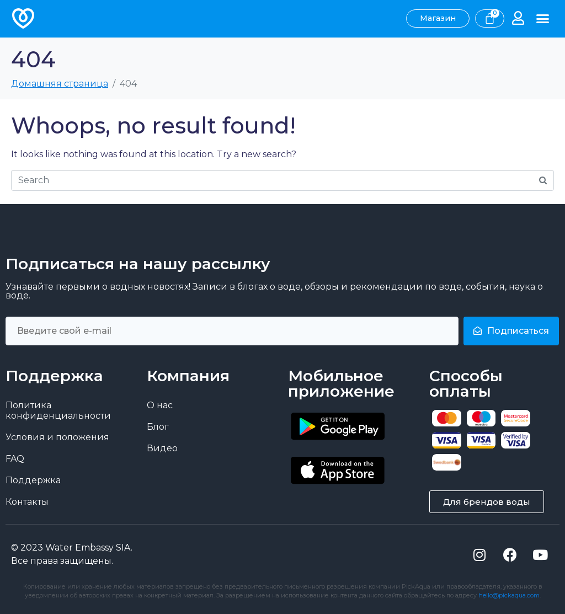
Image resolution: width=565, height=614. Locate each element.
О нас (160, 404)
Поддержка (33, 479)
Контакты (27, 501)
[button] (542, 18)
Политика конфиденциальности (58, 409)
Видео (162, 447)
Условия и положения (57, 436)
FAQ (15, 458)
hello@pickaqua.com (509, 595)
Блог (158, 426)
